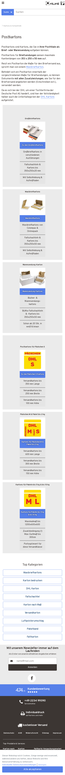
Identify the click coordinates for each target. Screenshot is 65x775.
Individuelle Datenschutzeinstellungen (19, 765)
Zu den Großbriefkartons (32, 145)
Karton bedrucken (32, 580)
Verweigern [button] (42, 765)
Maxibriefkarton (34, 67)
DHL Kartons (47, 97)
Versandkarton (32, 612)
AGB (20, 733)
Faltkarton (32, 636)
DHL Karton (32, 588)
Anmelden (32, 667)
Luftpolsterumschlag (32, 621)
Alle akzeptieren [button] (32, 769)
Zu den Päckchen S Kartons (32, 374)
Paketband (32, 629)
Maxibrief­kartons (32, 218)
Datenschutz (9, 733)
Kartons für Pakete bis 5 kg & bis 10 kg (32, 513)
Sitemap (45, 733)
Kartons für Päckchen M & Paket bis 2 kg (33, 443)
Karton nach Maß (32, 604)
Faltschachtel (32, 596)
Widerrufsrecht (32, 733)
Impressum (57, 733)
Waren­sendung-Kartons (32, 291)
